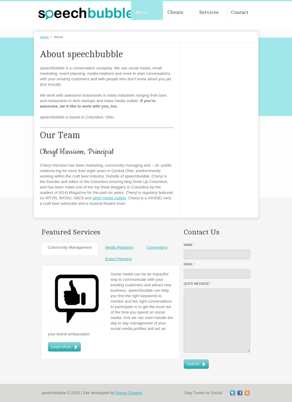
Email (189, 264)
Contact (239, 12)
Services (208, 12)
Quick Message (197, 283)
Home (44, 37)
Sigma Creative (129, 392)
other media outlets (109, 198)
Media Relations (119, 247)
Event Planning (118, 259)
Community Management (70, 247)
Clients (175, 12)
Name (189, 245)
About (142, 12)
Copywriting (157, 247)
